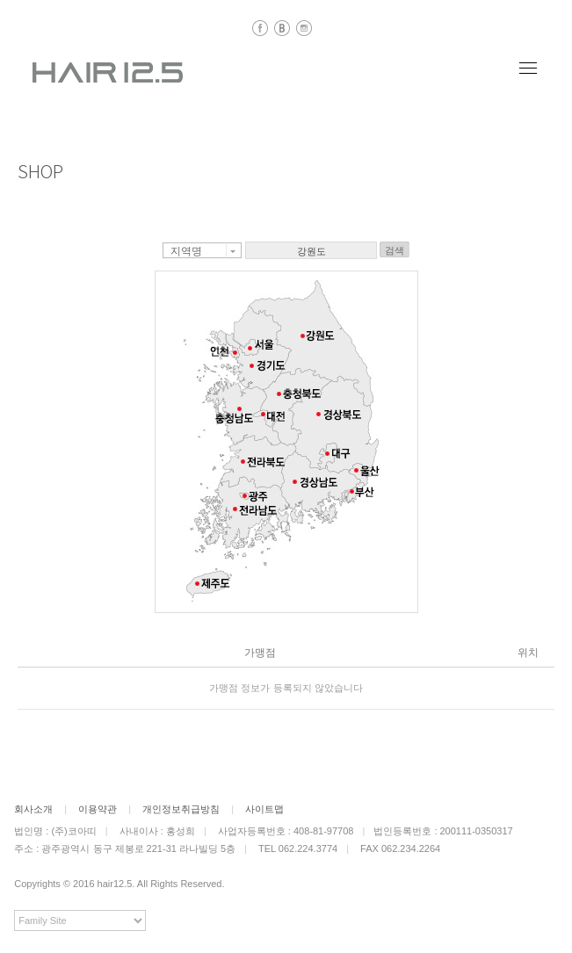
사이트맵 (264, 809)
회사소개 (33, 809)
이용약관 (97, 809)
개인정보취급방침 (181, 809)
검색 (394, 250)
